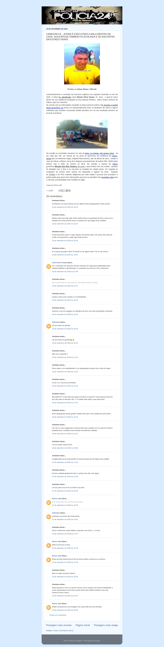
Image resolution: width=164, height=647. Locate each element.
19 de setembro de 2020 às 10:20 (65, 300)
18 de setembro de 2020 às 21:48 (65, 271)
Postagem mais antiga (106, 625)
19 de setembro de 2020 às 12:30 (65, 386)
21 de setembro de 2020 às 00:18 (65, 491)
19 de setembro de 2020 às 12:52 (65, 403)
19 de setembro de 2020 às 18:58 (65, 448)
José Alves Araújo (59, 263)
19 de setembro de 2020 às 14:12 (65, 434)
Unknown (56, 322)
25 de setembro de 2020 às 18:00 (65, 610)
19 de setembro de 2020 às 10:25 (65, 343)
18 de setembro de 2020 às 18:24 (65, 224)
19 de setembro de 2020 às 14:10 (65, 417)
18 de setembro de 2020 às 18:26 (65, 240)
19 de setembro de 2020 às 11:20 (65, 372)
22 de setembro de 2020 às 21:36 (65, 562)
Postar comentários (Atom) (63, 631)
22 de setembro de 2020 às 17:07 (65, 534)
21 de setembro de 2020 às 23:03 (65, 519)
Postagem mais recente (58, 625)
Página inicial (83, 625)
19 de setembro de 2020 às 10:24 (65, 329)
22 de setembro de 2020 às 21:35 (65, 548)
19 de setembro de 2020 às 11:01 (65, 357)
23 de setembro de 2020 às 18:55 (65, 577)
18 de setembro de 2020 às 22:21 (65, 286)
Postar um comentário (57, 615)
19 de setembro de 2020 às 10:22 (65, 314)
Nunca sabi (56, 498)
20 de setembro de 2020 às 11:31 (65, 462)
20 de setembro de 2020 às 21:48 (65, 476)
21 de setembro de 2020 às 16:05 (65, 505)
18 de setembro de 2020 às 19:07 (65, 255)
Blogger (97, 641)
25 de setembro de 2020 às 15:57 (65, 596)
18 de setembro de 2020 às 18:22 (65, 207)
